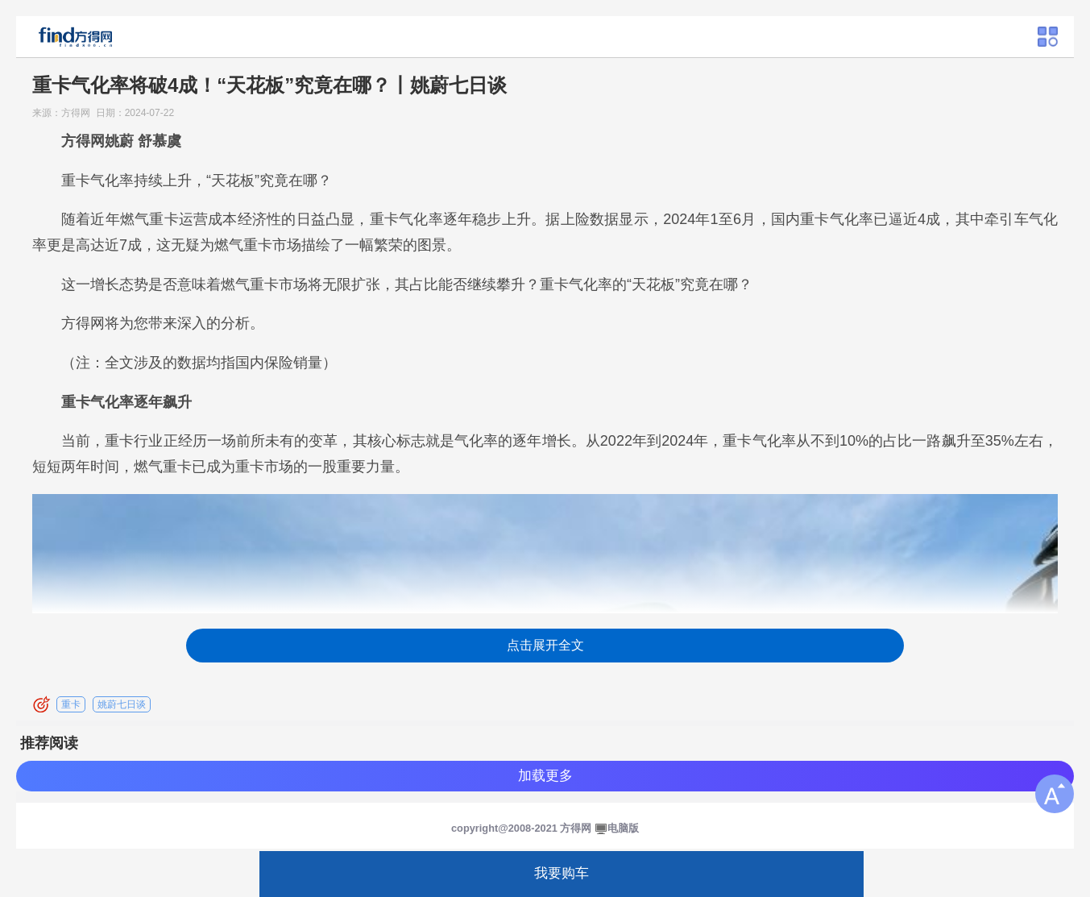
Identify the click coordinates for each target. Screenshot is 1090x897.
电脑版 (623, 828)
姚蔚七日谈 (121, 704)
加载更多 (545, 775)
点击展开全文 (545, 645)
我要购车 (561, 873)
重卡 (71, 704)
